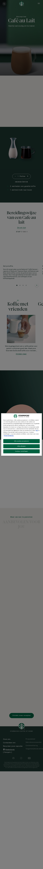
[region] (21, 434)
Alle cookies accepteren (21, 441)
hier (37, 430)
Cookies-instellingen (21, 451)
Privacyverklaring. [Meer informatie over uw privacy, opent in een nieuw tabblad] (9, 435)
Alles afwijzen (21, 446)
